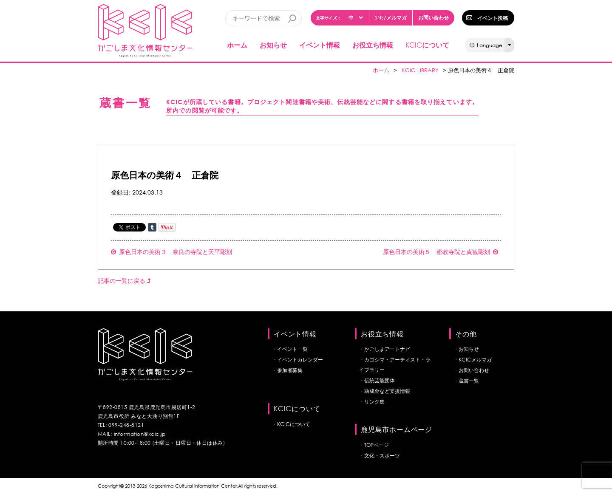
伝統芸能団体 (379, 380)
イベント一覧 (292, 349)
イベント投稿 (492, 17)
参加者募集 (290, 370)
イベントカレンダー (300, 359)
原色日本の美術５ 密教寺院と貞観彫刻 (440, 252)
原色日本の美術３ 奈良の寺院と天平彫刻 (171, 252)
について (427, 44)
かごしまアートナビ (387, 349)
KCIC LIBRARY (420, 70)
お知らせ (273, 45)
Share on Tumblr (152, 227)
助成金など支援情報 (387, 391)
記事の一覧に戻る (124, 281)
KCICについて (293, 424)
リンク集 (374, 401)
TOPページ (376, 445)
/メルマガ (391, 17)
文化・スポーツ (382, 455)
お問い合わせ (433, 17)
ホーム (237, 45)
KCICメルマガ (475, 359)
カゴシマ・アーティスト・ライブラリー (395, 364)
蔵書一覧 (469, 380)
